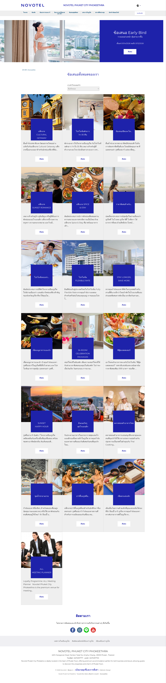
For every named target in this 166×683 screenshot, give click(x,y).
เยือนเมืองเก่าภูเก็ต (103, 641)
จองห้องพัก (140, 13)
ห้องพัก (33, 12)
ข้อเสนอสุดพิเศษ (73, 12)
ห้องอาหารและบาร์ (45, 12)
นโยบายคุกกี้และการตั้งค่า (86, 670)
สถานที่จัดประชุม (100, 12)
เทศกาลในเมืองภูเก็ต (61, 641)
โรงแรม (25, 12)
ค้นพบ (130, 52)
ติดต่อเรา (70, 670)
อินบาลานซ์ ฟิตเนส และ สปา (59, 13)
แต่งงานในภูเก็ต (86, 12)
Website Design (105, 670)
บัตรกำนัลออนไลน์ (114, 12)
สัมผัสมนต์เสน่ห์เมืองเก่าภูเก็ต (82, 641)
